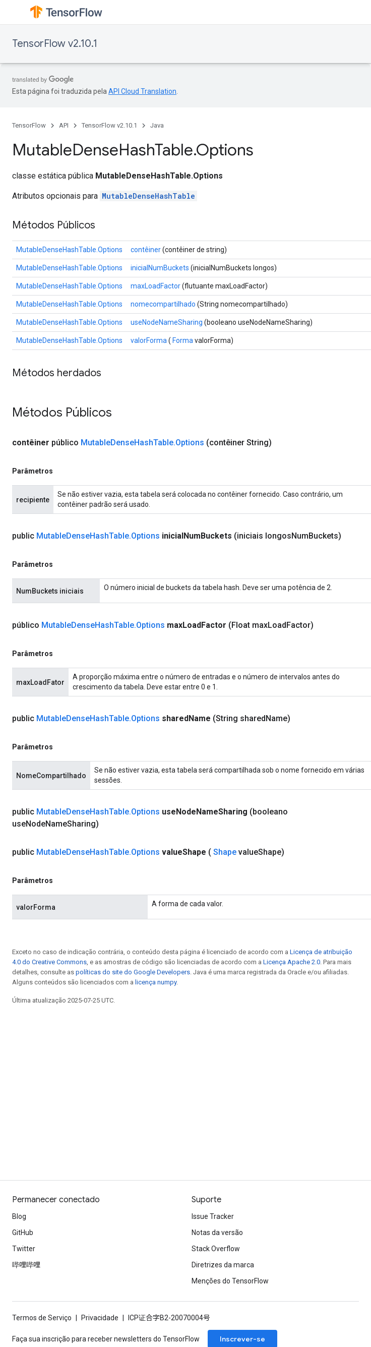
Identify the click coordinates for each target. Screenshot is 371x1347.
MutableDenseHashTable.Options (69, 250)
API (64, 125)
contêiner (146, 250)
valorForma (149, 340)
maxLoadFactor (155, 286)
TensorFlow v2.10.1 (54, 43)
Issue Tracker (213, 1216)
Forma (182, 340)
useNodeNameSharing (167, 322)
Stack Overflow (216, 1249)
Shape (224, 852)
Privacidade (99, 1318)
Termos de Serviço (42, 1318)
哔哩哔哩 (26, 1265)
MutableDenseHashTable (148, 196)
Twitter (23, 1249)
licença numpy (155, 982)
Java (157, 125)
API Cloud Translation (142, 91)
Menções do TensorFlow (230, 1281)
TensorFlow (29, 125)
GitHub (22, 1232)
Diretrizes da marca (223, 1265)
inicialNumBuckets (160, 268)
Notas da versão (217, 1232)
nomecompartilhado (163, 304)
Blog (19, 1216)
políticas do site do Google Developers (133, 972)
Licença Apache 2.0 (291, 962)
